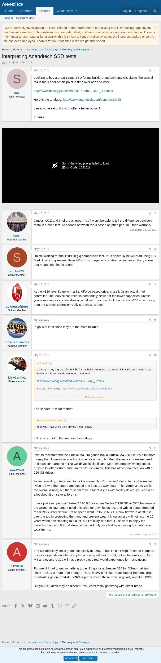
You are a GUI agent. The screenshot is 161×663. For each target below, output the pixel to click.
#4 (155, 284)
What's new (65, 11)
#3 (155, 249)
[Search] (155, 11)
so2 (8, 62)
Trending (7, 17)
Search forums (25, 17)
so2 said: (41, 363)
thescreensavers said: (49, 420)
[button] (76, 11)
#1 (155, 70)
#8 (155, 543)
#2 (155, 213)
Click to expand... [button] (95, 397)
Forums (44, 11)
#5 (155, 319)
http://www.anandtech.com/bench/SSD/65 (92, 99)
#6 (155, 355)
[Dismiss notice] (155, 28)
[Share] (149, 70)
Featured (26, 11)
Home (9, 11)
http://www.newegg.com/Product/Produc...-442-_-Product (73, 91)
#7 (155, 447)
